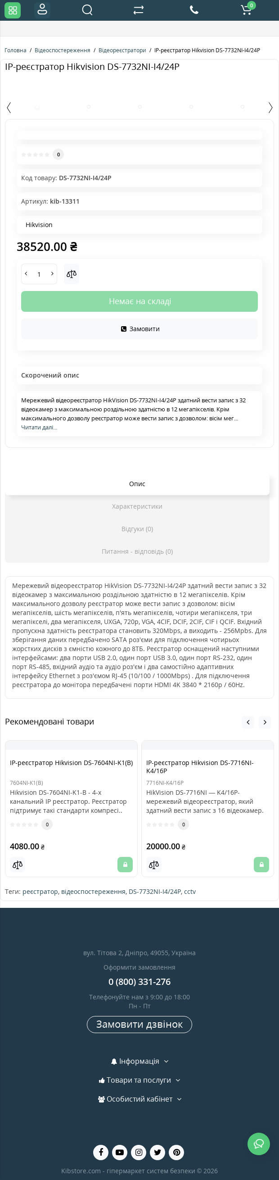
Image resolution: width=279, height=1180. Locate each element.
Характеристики (137, 506)
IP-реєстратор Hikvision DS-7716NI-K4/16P (200, 766)
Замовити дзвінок (139, 1023)
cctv (190, 891)
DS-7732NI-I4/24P (155, 891)
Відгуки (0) (137, 528)
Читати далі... (39, 427)
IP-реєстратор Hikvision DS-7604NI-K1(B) (71, 762)
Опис (137, 483)
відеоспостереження (93, 891)
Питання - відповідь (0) (137, 551)
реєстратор (40, 891)
